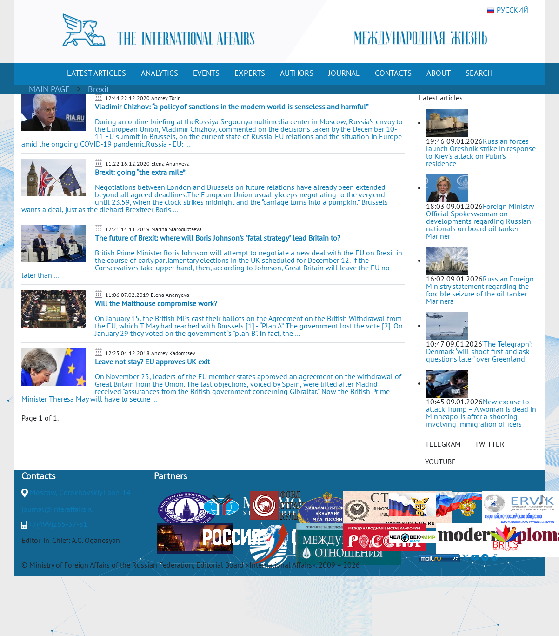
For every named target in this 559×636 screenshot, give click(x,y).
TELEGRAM (443, 444)
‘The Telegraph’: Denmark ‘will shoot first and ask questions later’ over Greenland (479, 351)
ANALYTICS (159, 73)
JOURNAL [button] (344, 73)
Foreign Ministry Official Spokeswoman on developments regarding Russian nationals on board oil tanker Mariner (479, 221)
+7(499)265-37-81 (58, 524)
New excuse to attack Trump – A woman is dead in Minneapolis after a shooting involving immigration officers (481, 412)
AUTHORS (296, 73)
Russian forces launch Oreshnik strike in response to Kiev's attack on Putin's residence (481, 152)
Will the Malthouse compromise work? (156, 303)
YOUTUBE (440, 461)
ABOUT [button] (438, 73)
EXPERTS (249, 73)
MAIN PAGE (49, 89)
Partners (170, 476)
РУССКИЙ (507, 10)
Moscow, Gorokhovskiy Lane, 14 (80, 492)
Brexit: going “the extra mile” (140, 172)
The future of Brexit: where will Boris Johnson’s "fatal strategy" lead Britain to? (217, 237)
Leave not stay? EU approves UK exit (152, 361)
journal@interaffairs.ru (57, 509)
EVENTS (206, 73)
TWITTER (490, 444)
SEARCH (479, 73)
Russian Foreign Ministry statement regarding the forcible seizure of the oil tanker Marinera (480, 290)
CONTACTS (393, 73)
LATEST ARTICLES (96, 73)
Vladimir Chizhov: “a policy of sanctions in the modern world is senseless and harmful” (231, 106)
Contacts (38, 476)
